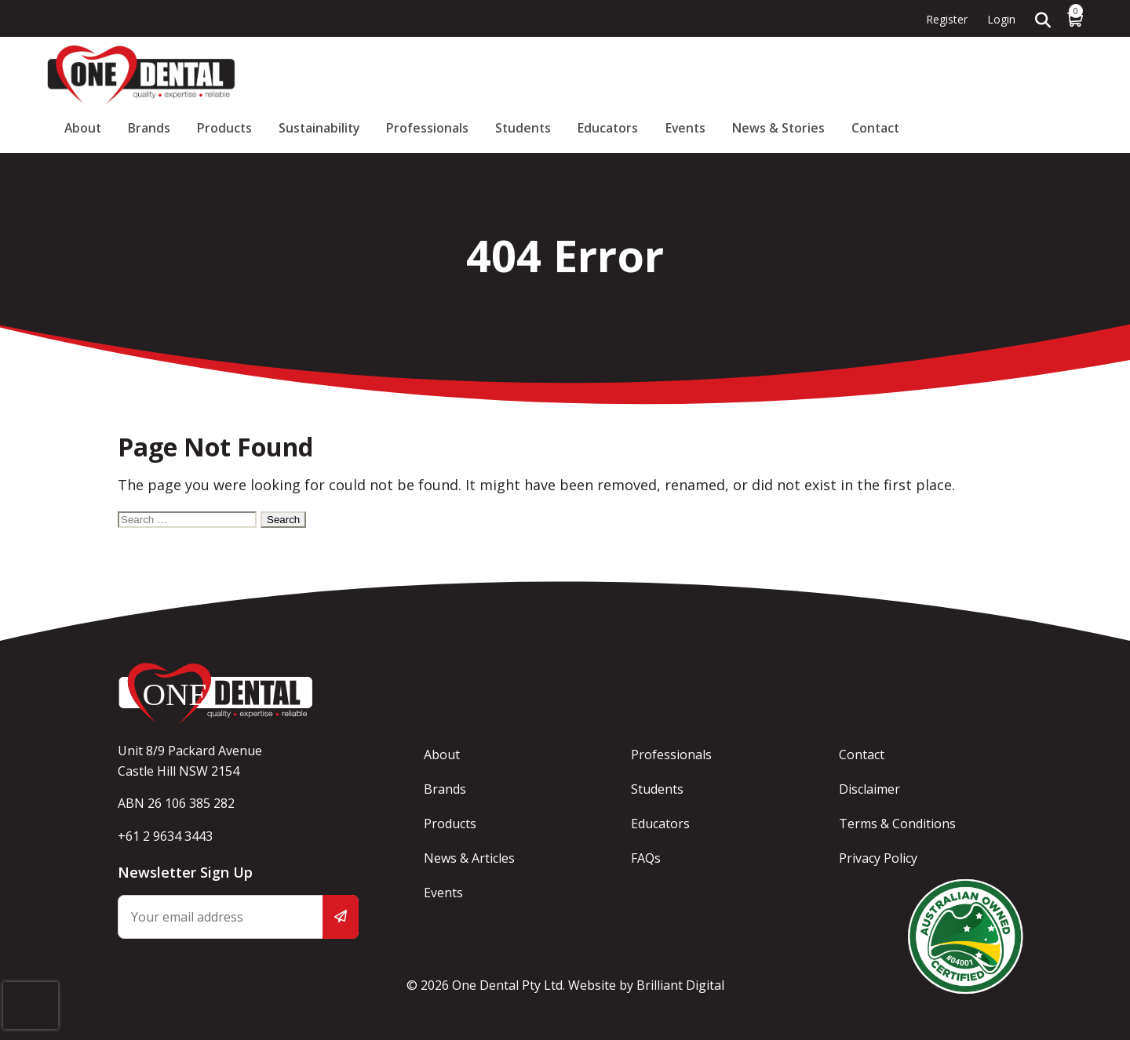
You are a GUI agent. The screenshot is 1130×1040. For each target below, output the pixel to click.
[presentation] (30, 991)
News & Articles (470, 858)
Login (1001, 19)
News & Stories (972, 74)
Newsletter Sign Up (185, 872)
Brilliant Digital (680, 985)
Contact (1058, 74)
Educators (825, 74)
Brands (424, 74)
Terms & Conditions (898, 823)
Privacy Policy (879, 858)
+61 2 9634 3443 (165, 836)
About (370, 74)
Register (947, 19)
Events (891, 74)
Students (752, 74)
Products (488, 74)
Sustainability (571, 74)
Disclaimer (870, 789)
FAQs (647, 858)
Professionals (668, 74)
